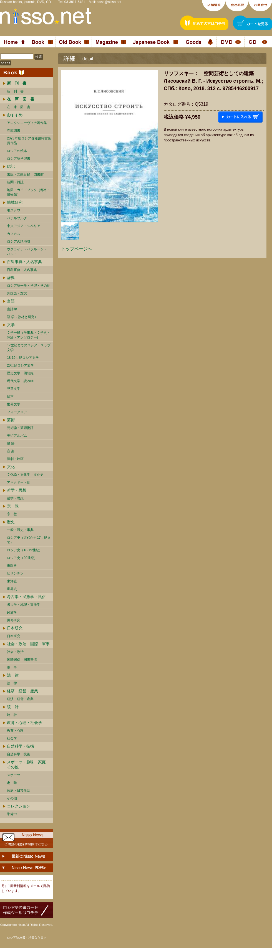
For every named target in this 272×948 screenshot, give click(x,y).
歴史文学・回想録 (20, 373)
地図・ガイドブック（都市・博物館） (28, 192)
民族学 (12, 612)
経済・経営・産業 (22, 691)
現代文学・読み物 (20, 381)
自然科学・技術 (20, 746)
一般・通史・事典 (20, 530)
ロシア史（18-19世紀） (24, 550)
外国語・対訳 (17, 293)
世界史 (12, 589)
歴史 (11, 522)
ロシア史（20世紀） (22, 558)
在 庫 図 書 (18, 107)
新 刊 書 (15, 91)
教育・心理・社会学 (24, 722)
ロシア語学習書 (18, 159)
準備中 (12, 814)
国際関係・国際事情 (22, 660)
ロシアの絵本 (17, 151)
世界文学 (13, 404)
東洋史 (12, 581)
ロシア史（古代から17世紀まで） (29, 540)
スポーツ (13, 775)
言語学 (12, 309)
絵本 (10, 396)
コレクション (18, 806)
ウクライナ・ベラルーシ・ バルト (27, 251)
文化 (11, 466)
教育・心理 (15, 731)
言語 (11, 301)
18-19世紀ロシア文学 (23, 358)
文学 (11, 324)
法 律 (13, 675)
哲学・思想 (16, 490)
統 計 (13, 707)
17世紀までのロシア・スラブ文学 (29, 347)
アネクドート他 (18, 482)
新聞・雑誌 (15, 182)
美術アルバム (17, 436)
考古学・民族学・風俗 (26, 596)
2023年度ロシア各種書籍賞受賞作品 (29, 140)
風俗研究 (13, 620)
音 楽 (10, 451)
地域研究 (14, 202)
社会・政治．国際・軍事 (28, 644)
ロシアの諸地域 (18, 241)
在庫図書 (13, 131)
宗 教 (13, 506)
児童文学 (13, 389)
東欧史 (12, 566)
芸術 (11, 420)
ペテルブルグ (17, 218)
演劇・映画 (15, 459)
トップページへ (76, 248)
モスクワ (13, 210)
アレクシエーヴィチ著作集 (27, 123)
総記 (11, 166)
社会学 (12, 738)
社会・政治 (15, 652)
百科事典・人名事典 (24, 262)
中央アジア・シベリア (23, 226)
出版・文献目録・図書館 (25, 174)
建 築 (10, 443)
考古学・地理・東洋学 (23, 605)
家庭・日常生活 (18, 790)
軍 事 (12, 667)
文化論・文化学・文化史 (25, 475)
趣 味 (12, 783)
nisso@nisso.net (109, 2)
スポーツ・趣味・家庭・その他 (28, 764)
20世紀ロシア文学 (20, 365)
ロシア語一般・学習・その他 (28, 286)
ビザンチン (15, 573)
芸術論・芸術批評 (20, 428)
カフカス (13, 234)
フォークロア (17, 412)
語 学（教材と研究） (22, 317)
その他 (12, 798)
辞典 (11, 277)
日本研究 (14, 628)
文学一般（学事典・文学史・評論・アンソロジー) (28, 335)
